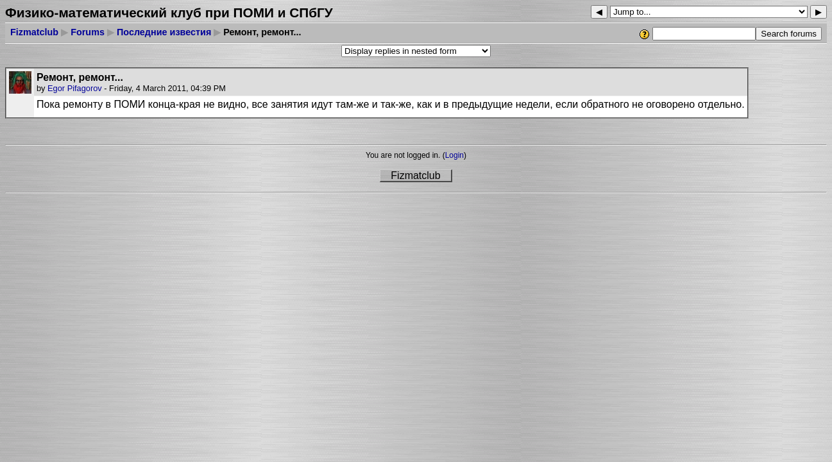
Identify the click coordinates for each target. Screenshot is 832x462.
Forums (88, 32)
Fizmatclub (34, 32)
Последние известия (164, 32)
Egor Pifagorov (74, 88)
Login (454, 155)
